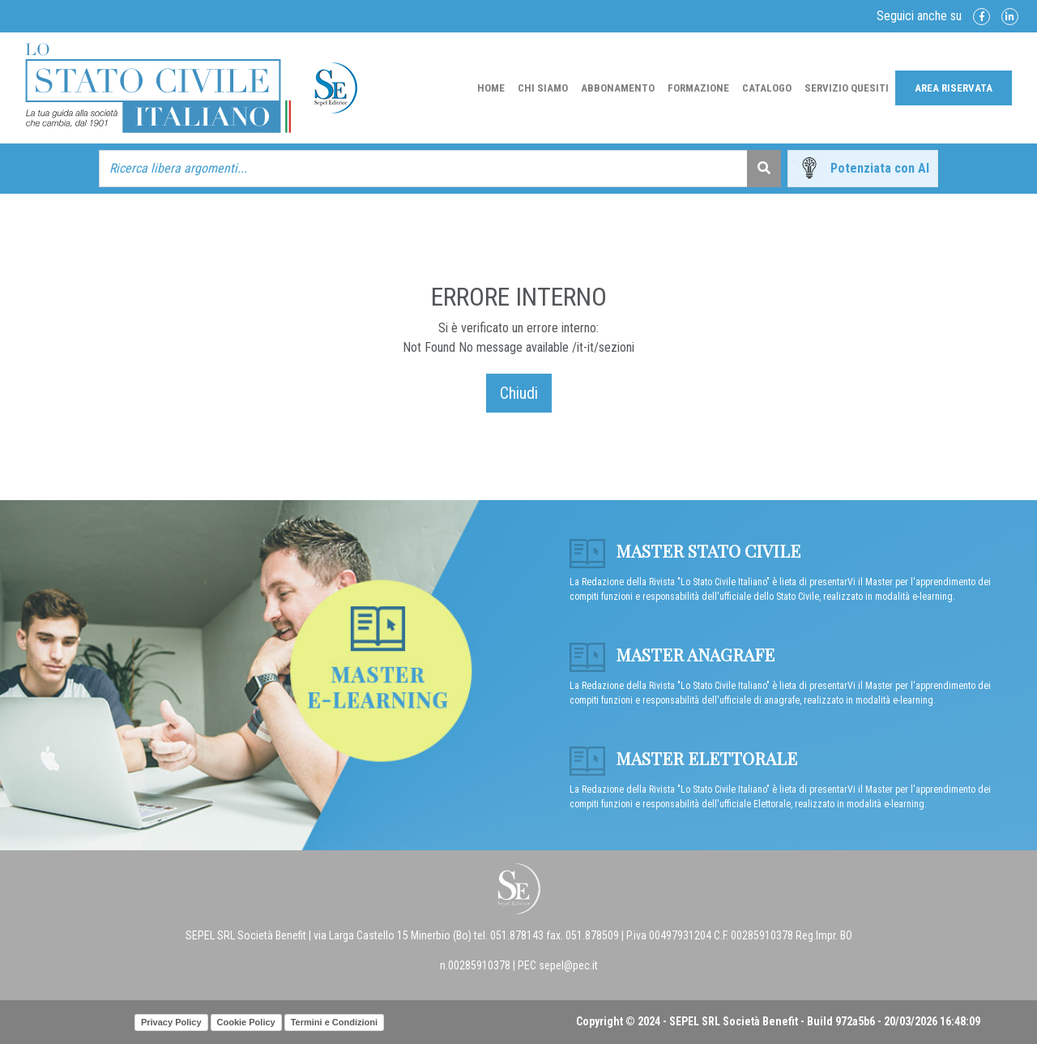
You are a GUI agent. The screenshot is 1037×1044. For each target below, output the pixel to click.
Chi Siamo (543, 88)
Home (491, 88)
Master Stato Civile (685, 550)
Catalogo (767, 88)
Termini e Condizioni (334, 1022)
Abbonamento (618, 88)
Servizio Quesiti (846, 88)
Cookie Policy (246, 1022)
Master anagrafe (672, 654)
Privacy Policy (171, 1022)
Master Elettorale (683, 758)
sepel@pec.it (568, 965)
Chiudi (519, 393)
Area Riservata (953, 88)
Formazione (698, 88)
